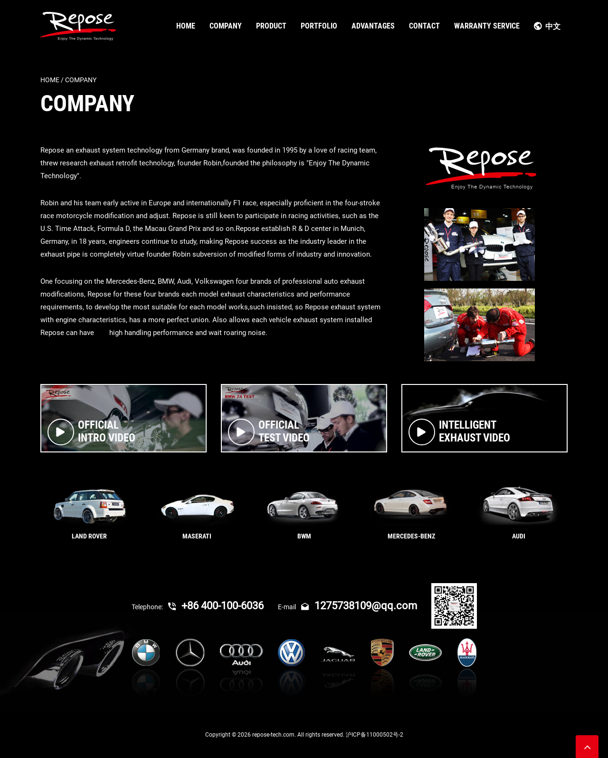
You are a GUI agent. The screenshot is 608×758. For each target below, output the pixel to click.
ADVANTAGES (373, 25)
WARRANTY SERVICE (487, 25)
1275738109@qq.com (359, 606)
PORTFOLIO (319, 25)
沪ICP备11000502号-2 (374, 734)
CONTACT (424, 25)
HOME (185, 25)
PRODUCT (271, 25)
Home (49, 80)
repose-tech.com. (274, 734)
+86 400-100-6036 (216, 606)
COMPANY (225, 25)
